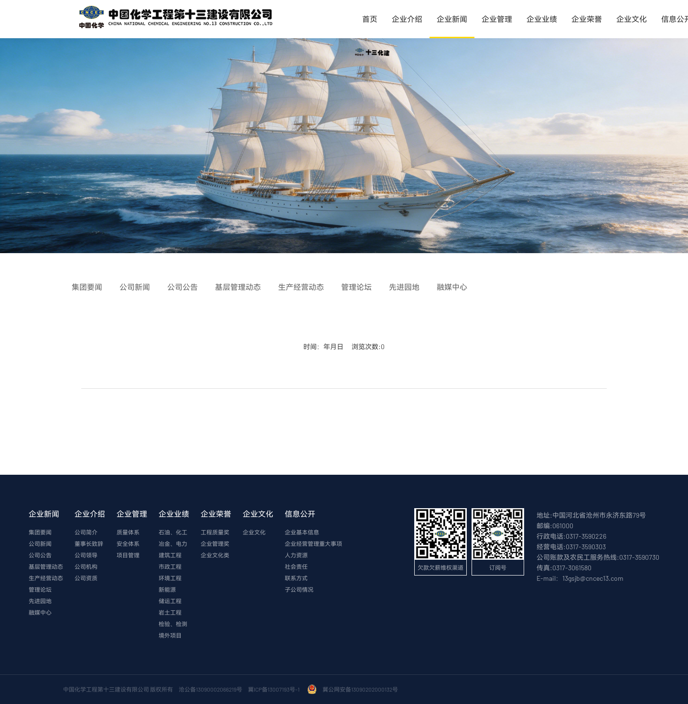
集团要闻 (40, 532)
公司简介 (86, 532)
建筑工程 (170, 555)
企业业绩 (542, 18)
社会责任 (296, 566)
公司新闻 (40, 543)
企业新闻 (452, 18)
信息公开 (300, 513)
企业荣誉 (586, 18)
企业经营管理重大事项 (313, 543)
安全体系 (128, 543)
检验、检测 (173, 623)
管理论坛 (40, 589)
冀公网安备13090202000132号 (361, 689)
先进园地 (40, 600)
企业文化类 (215, 555)
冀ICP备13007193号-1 (274, 689)
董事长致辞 (89, 543)
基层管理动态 (46, 566)
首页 (369, 18)
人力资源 (296, 555)
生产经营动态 (46, 578)
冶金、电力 (173, 543)
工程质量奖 (215, 532)
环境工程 (170, 578)
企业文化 (631, 18)
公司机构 (86, 566)
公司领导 (86, 555)
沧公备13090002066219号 (210, 689)
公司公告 (40, 555)
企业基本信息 (302, 532)
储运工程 (170, 600)
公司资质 (86, 578)
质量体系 (128, 532)
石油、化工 (173, 532)
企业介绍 (407, 18)
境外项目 (170, 635)
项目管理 (128, 555)
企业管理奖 (215, 543)
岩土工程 (170, 612)
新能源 (167, 589)
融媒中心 (40, 612)
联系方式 (296, 578)
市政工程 (170, 566)
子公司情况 (299, 589)
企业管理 (497, 18)
